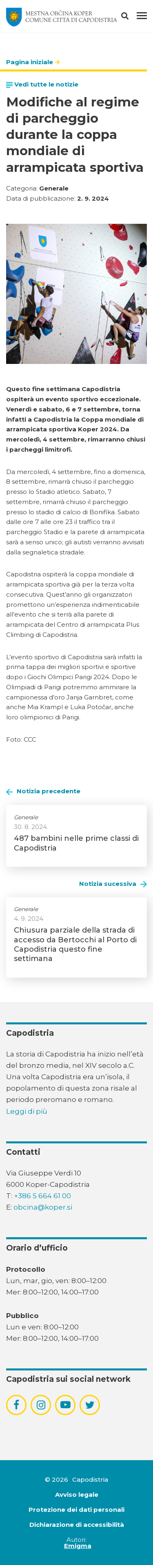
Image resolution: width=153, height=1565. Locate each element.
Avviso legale (76, 1494)
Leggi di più (26, 1111)
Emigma (77, 1546)
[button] (132, 17)
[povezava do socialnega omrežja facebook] (16, 1404)
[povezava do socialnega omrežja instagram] (41, 1404)
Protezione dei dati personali (76, 1509)
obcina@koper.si (42, 1207)
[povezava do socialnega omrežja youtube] (65, 1404)
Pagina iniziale (29, 62)
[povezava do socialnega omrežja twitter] (90, 1404)
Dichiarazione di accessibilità (76, 1524)
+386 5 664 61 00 (42, 1196)
